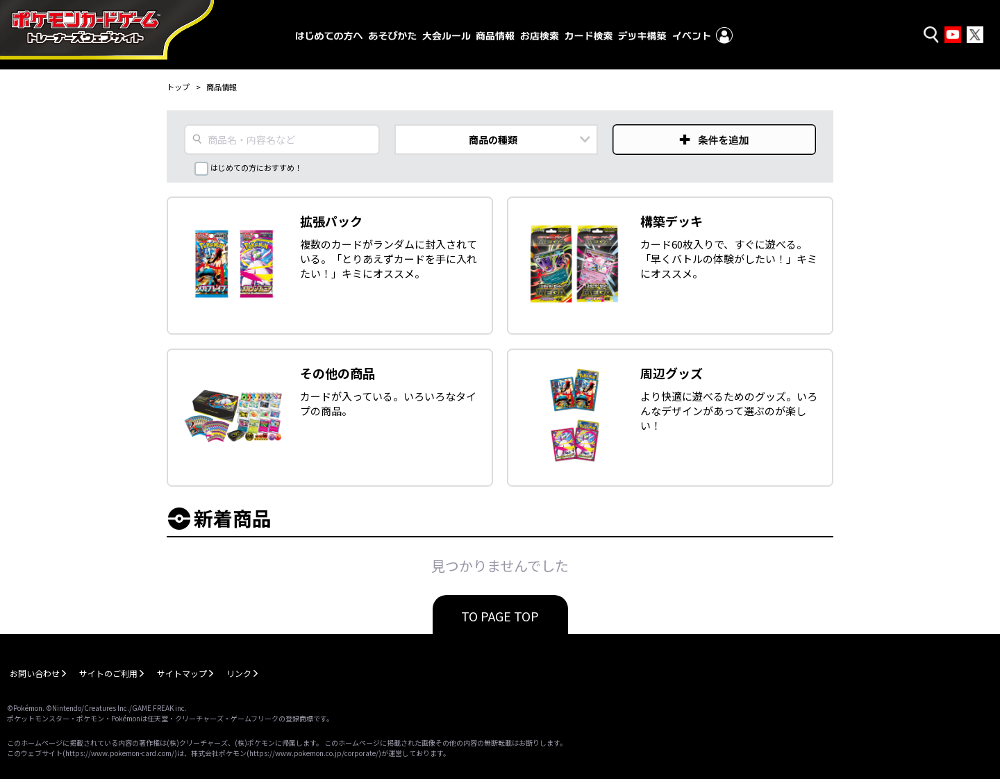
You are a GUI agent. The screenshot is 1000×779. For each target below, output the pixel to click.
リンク (238, 673)
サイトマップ (182, 673)
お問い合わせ (35, 673)
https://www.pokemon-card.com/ (119, 753)
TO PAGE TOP (500, 616)
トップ (178, 86)
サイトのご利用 (108, 673)
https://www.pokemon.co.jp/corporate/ (313, 753)
